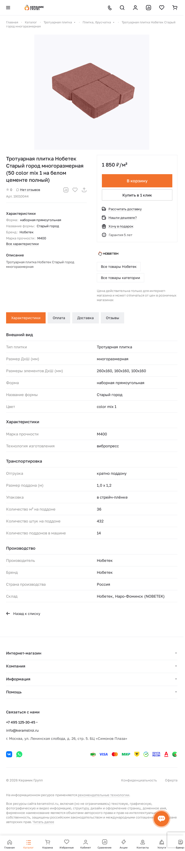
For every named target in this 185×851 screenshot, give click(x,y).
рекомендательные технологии (103, 795)
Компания (15, 666)
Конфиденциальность (139, 780)
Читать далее (43, 822)
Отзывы (112, 318)
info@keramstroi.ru (22, 730)
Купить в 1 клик (137, 195)
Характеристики (26, 318)
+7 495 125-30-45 (20, 722)
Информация (18, 679)
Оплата (59, 318)
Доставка (85, 318)
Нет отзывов (28, 190)
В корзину (137, 180)
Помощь (14, 692)
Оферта (171, 780)
